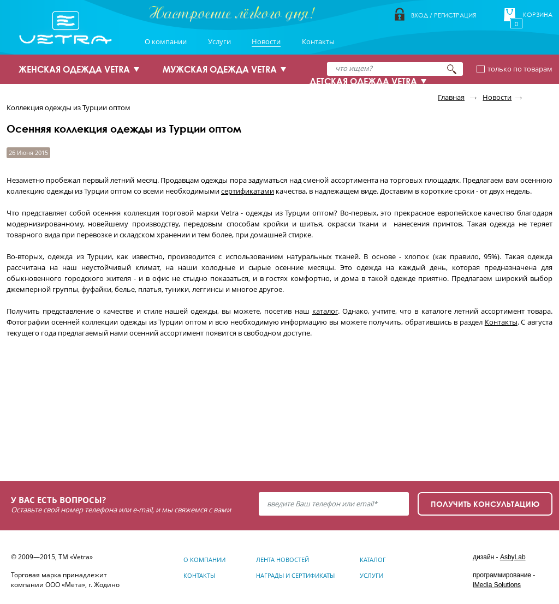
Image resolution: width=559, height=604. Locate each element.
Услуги (219, 41)
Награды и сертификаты (295, 575)
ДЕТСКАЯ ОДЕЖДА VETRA (363, 81)
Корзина (537, 15)
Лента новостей (282, 559)
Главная (451, 97)
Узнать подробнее (73, 429)
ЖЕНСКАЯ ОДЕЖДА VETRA (74, 69)
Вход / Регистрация (443, 15)
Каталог (373, 559)
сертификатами (247, 191)
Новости (266, 41)
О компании (166, 41)
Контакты (318, 41)
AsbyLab (513, 557)
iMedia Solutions (497, 585)
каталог (325, 311)
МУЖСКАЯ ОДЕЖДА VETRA (220, 69)
